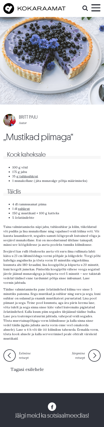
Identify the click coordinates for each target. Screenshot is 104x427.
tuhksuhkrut (28, 176)
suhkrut (24, 209)
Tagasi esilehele (27, 369)
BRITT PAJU (28, 117)
